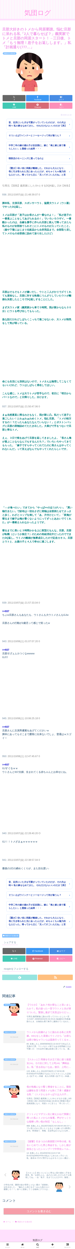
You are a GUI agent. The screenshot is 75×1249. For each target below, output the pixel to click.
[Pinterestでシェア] (37, 106)
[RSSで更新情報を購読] (55, 977)
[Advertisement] (37, 262)
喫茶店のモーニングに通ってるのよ (26, 158)
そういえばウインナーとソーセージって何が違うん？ (35, 135)
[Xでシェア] (14, 98)
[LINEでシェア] (14, 106)
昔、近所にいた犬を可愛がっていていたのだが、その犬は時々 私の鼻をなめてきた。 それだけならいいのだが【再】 (38, 124)
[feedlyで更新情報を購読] (19, 977)
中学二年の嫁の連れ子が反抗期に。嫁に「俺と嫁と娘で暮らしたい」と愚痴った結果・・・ (37, 147)
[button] (60, 106)
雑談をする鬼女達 (10, 936)
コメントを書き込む (39, 1212)
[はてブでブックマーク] (60, 98)
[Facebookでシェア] (37, 98)
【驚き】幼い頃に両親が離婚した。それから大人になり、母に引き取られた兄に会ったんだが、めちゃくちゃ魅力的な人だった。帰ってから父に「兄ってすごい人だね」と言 (37, 171)
